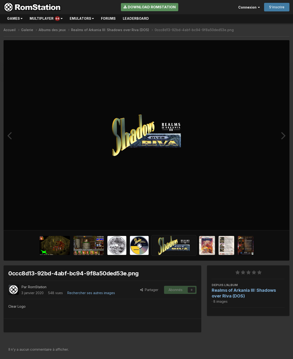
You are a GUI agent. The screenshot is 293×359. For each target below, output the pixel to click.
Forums (108, 18)
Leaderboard (136, 18)
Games (15, 18)
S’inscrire (276, 7)
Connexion (249, 7)
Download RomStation (150, 7)
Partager (149, 290)
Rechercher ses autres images (91, 293)
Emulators (82, 18)
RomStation (37, 287)
